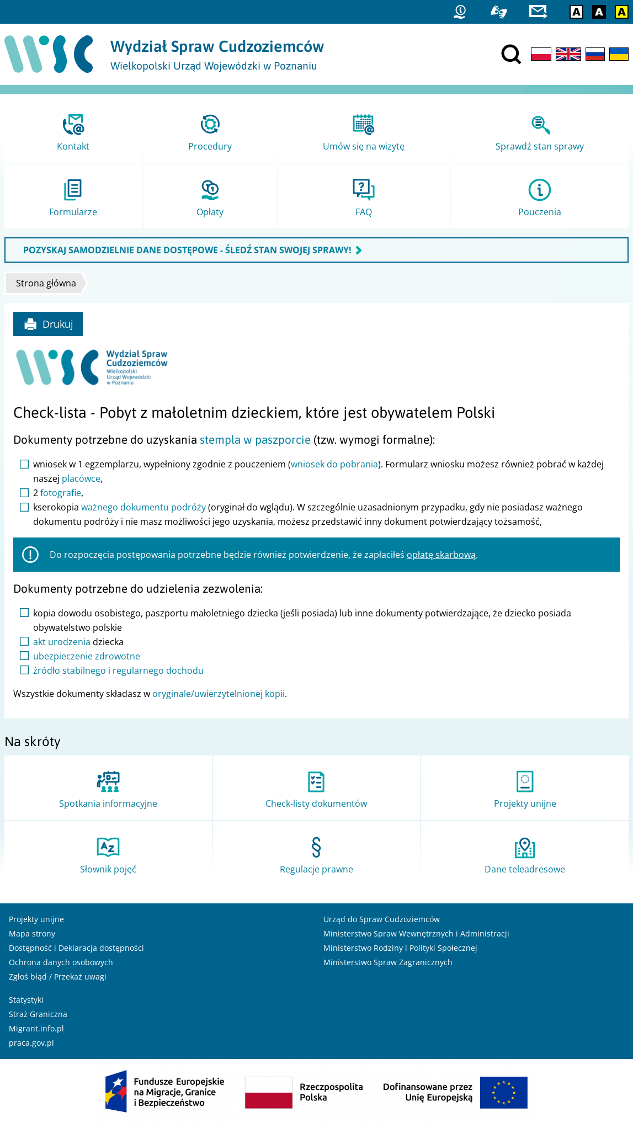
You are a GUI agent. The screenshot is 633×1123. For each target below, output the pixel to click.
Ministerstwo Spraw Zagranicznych (388, 962)
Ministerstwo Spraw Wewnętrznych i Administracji (416, 933)
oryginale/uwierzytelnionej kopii (218, 694)
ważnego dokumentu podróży (143, 507)
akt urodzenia (62, 642)
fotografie (60, 493)
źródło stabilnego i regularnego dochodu (118, 670)
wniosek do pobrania (334, 464)
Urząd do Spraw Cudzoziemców (381, 919)
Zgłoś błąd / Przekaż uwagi (58, 976)
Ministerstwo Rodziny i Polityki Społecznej (400, 948)
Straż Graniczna (38, 1014)
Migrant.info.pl (36, 1028)
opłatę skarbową (441, 555)
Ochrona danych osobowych (61, 962)
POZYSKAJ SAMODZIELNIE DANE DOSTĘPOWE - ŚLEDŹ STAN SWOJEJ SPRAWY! (187, 250)
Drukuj (48, 324)
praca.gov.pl (31, 1042)
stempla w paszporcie (255, 439)
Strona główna (46, 283)
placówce (81, 478)
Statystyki (26, 999)
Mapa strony (32, 933)
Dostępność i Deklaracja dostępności (76, 948)
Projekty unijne (36, 919)
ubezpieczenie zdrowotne (86, 656)
